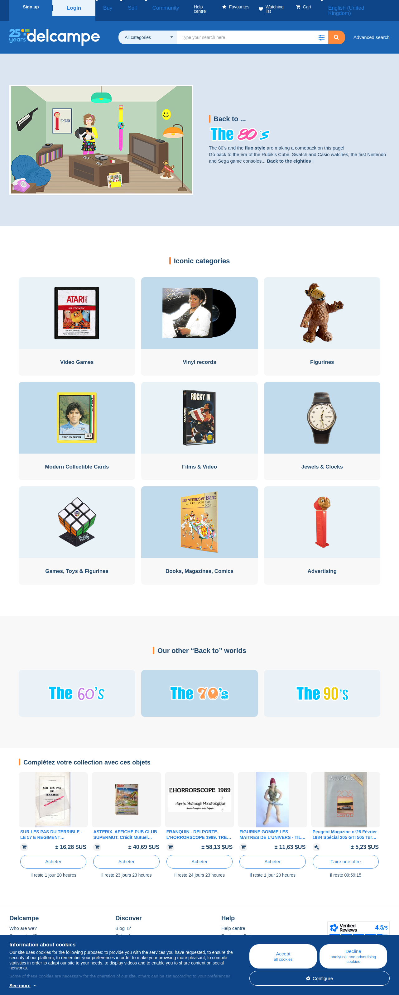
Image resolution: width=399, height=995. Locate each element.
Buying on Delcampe (242, 928)
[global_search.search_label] (252, 30)
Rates (15, 935)
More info (19, 985)
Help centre (233, 920)
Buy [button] (105, 6)
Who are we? (23, 920)
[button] (321, 30)
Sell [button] (123, 6)
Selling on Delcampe (242, 935)
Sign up (31, 6)
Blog (123, 920)
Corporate (22, 928)
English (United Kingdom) (360, 6)
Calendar (124, 928)
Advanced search (371, 29)
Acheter (53, 854)
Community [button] (149, 6)
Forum (122, 935)
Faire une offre (345, 854)
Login (74, 6)
